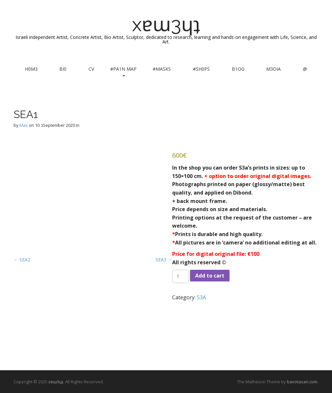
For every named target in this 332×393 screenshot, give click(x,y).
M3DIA (273, 69)
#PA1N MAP (123, 71)
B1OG (238, 69)
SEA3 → (164, 259)
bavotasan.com (302, 382)
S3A (201, 297)
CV (91, 69)
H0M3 (31, 69)
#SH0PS (201, 69)
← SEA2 (22, 259)
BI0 (62, 69)
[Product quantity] (180, 276)
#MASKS (162, 69)
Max (23, 125)
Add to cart (209, 275)
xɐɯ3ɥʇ (166, 24)
